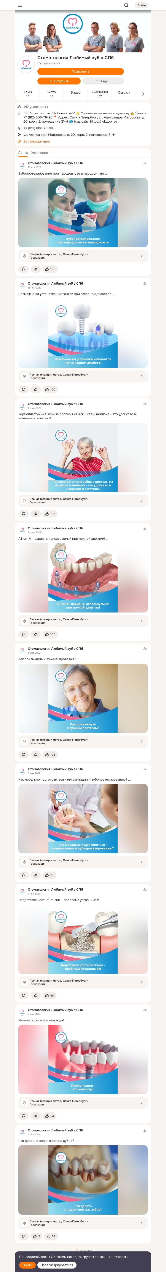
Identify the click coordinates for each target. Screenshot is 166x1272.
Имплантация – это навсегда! (41, 1020)
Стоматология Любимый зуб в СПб (55, 163)
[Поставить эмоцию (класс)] (50, 269)
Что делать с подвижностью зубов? (46, 1141)
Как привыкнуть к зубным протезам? (47, 659)
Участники (100, 92)
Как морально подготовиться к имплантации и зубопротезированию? (72, 779)
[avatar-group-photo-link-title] (26, 64)
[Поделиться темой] (35, 269)
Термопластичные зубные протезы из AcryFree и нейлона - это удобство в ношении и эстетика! (77, 416)
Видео (76, 93)
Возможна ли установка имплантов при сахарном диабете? (64, 294)
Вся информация (37, 141)
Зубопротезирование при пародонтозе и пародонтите (61, 173)
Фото (52, 92)
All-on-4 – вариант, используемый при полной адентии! (61, 538)
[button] (23, 152)
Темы (28, 92)
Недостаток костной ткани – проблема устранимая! (58, 900)
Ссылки (124, 93)
